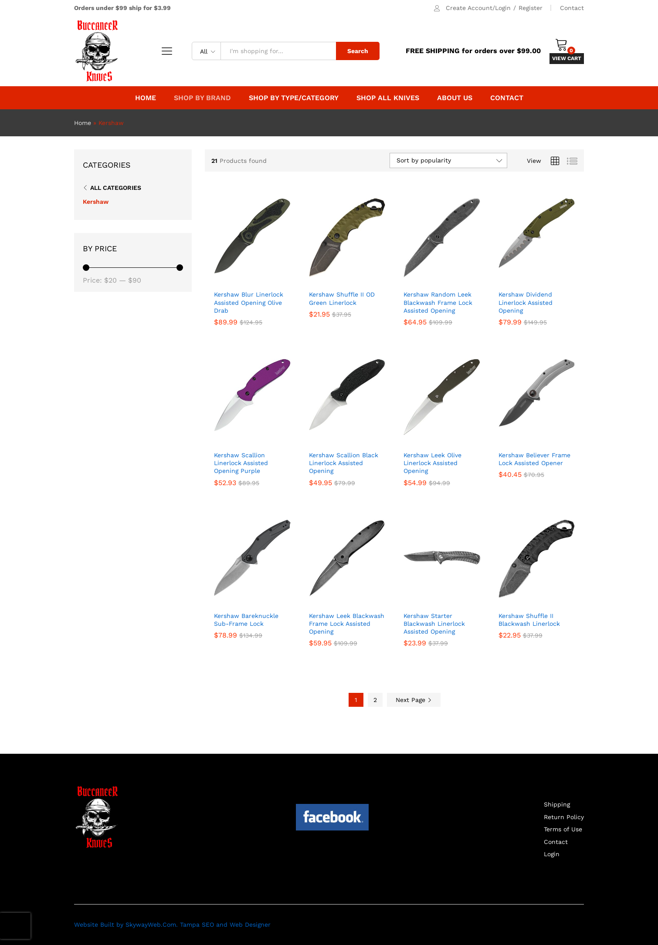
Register (531, 8)
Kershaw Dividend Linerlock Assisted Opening (526, 302)
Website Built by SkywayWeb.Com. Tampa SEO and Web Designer (172, 924)
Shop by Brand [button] (202, 97)
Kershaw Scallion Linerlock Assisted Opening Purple (241, 463)
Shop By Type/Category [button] (294, 97)
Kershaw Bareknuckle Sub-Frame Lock (246, 619)
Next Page (414, 699)
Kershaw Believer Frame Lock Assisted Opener (534, 459)
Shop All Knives (387, 97)
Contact (572, 7)
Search (357, 50)
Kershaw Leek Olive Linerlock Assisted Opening (432, 463)
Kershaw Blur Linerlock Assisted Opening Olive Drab (248, 302)
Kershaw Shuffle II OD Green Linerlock (342, 298)
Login (552, 853)
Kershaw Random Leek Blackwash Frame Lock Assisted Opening (438, 302)
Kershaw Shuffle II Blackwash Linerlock (529, 619)
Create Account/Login (478, 8)
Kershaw (96, 201)
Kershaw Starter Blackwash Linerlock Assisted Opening (434, 623)
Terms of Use (563, 829)
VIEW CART (566, 58)
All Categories (115, 187)
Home (145, 97)
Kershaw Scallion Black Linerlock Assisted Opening (343, 463)
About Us (454, 97)
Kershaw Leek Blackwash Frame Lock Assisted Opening (346, 623)
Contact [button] (506, 97)
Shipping (557, 804)
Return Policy (564, 816)
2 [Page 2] (375, 699)
